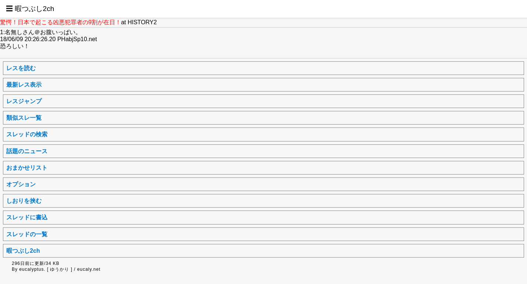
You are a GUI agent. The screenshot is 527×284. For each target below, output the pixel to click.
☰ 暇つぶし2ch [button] (30, 8)
